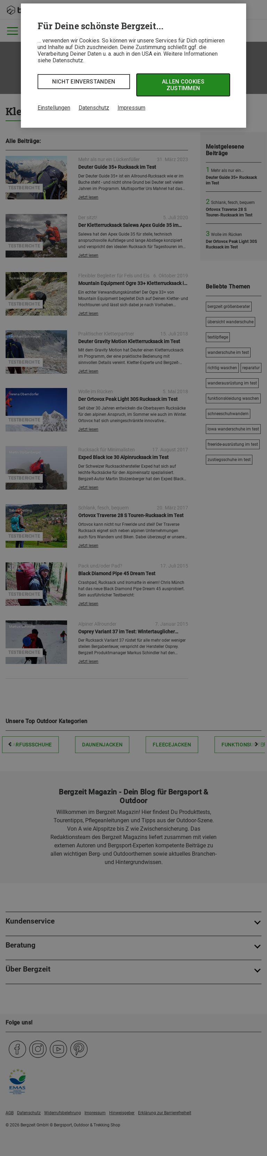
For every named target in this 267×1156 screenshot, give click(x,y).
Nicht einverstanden (83, 81)
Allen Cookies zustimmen (183, 85)
